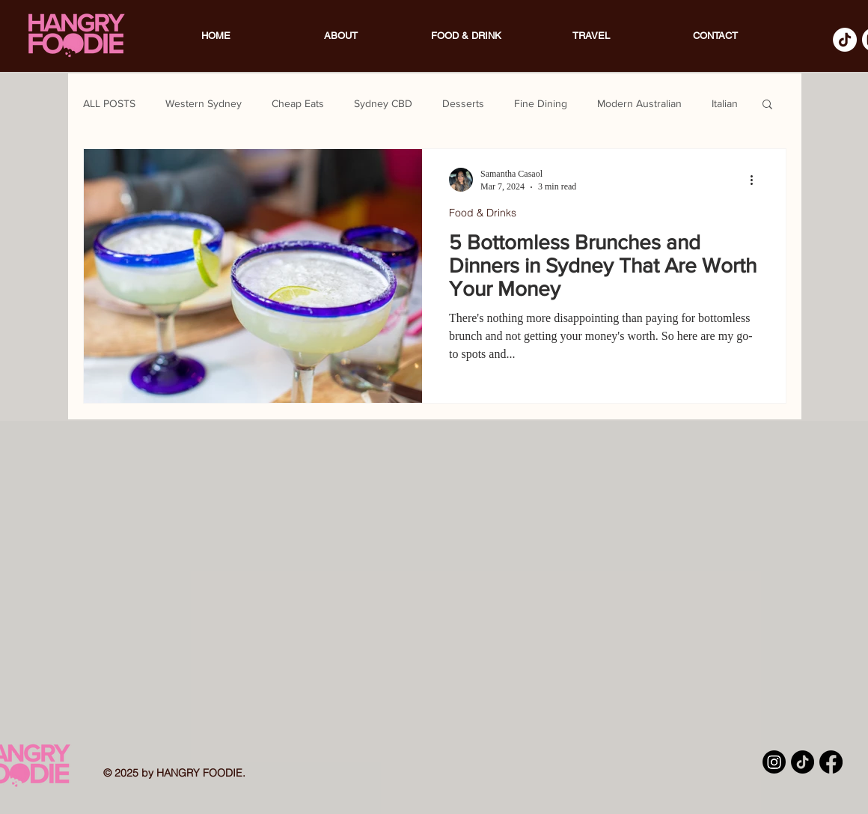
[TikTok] (845, 40)
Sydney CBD (383, 103)
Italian (725, 103)
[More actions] (756, 180)
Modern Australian (639, 103)
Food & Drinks (482, 212)
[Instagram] (774, 762)
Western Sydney (203, 103)
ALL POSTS (109, 103)
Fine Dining (540, 103)
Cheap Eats (298, 103)
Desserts (463, 103)
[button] (767, 105)
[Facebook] (831, 762)
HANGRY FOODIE (199, 773)
